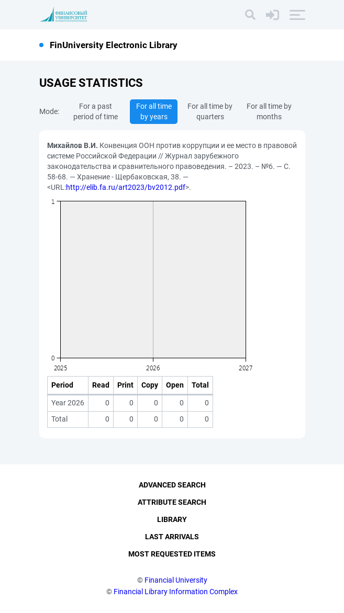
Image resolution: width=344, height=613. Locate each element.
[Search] (250, 14)
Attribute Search (172, 502)
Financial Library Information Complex (176, 591)
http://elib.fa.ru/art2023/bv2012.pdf (125, 187)
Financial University (176, 580)
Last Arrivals (172, 536)
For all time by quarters (209, 111)
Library (172, 519)
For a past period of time (95, 111)
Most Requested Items (172, 554)
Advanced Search (172, 485)
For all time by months (269, 111)
